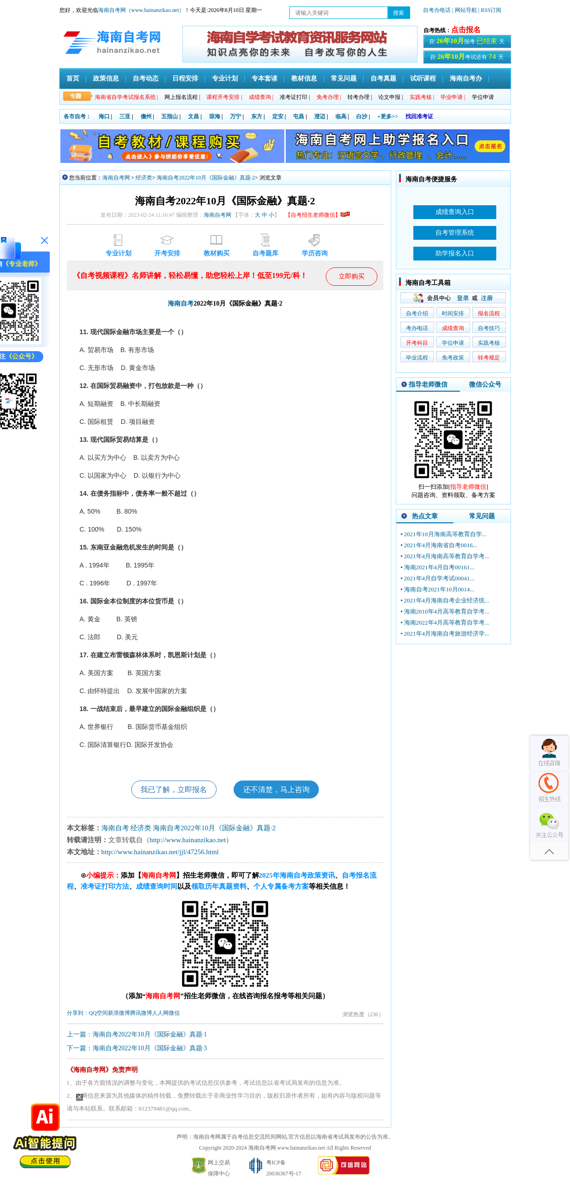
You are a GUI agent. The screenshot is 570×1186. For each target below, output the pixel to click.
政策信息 (106, 78)
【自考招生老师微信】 (317, 215)
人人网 (160, 1013)
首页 (72, 78)
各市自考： (77, 116)
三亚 (124, 116)
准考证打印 (295, 97)
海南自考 (181, 303)
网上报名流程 (182, 97)
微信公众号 (485, 384)
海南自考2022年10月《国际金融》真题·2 (206, 177)
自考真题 (383, 78)
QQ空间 (98, 1013)
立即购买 (351, 276)
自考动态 (146, 78)
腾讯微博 (141, 1013)
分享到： (78, 1013)
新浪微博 (119, 1013)
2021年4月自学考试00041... (439, 578)
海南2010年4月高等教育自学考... (446, 611)
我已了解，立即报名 (174, 789)
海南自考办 (466, 78)
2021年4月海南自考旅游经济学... (446, 633)
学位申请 (483, 97)
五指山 (169, 116)
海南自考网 (116, 177)
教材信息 (304, 78)
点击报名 (466, 30)
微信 (174, 1013)
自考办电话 (437, 10)
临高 (341, 116)
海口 (104, 116)
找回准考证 (419, 116)
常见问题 (344, 78)
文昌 (193, 116)
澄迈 (319, 116)
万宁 (235, 116)
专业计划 (225, 78)
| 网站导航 (464, 10)
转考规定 (489, 357)
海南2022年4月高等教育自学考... (446, 622)
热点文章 (425, 516)
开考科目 (417, 343)
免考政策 (453, 357)
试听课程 (423, 78)
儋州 (146, 116)
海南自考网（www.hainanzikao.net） (141, 10)
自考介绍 (417, 313)
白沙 (361, 116)
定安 (277, 116)
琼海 (214, 116)
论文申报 (390, 97)
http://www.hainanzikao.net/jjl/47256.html (160, 852)
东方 (256, 116)
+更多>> (387, 116)
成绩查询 (453, 328)
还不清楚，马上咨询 (276, 789)
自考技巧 (489, 328)
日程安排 (185, 78)
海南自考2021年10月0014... (439, 589)
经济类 (143, 177)
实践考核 (489, 343)
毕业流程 (417, 357)
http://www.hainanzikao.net (188, 840)
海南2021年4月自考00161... (439, 567)
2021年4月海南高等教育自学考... (446, 556)
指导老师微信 (428, 384)
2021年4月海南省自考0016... (440, 545)
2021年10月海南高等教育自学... (445, 534)
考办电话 (417, 328)
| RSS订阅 (490, 10)
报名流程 (489, 313)
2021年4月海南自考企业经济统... (446, 600)
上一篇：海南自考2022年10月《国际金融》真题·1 (137, 1034)
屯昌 (298, 116)
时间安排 (453, 313)
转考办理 (359, 97)
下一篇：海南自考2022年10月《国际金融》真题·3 (137, 1048)
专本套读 (264, 78)
